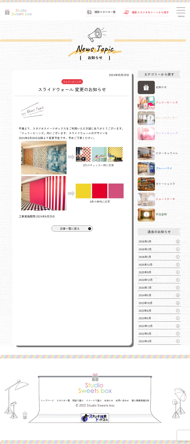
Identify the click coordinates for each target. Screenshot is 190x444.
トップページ (47, 400)
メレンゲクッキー (158, 118)
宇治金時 (152, 215)
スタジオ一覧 (63, 400)
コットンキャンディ (158, 136)
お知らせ (152, 87)
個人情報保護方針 (140, 400)
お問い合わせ (122, 400)
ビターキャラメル (158, 153)
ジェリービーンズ (72, 81)
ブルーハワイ (155, 169)
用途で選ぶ (77, 400)
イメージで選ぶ (94, 400)
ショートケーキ (156, 199)
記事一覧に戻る (75, 228)
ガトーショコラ (156, 184)
